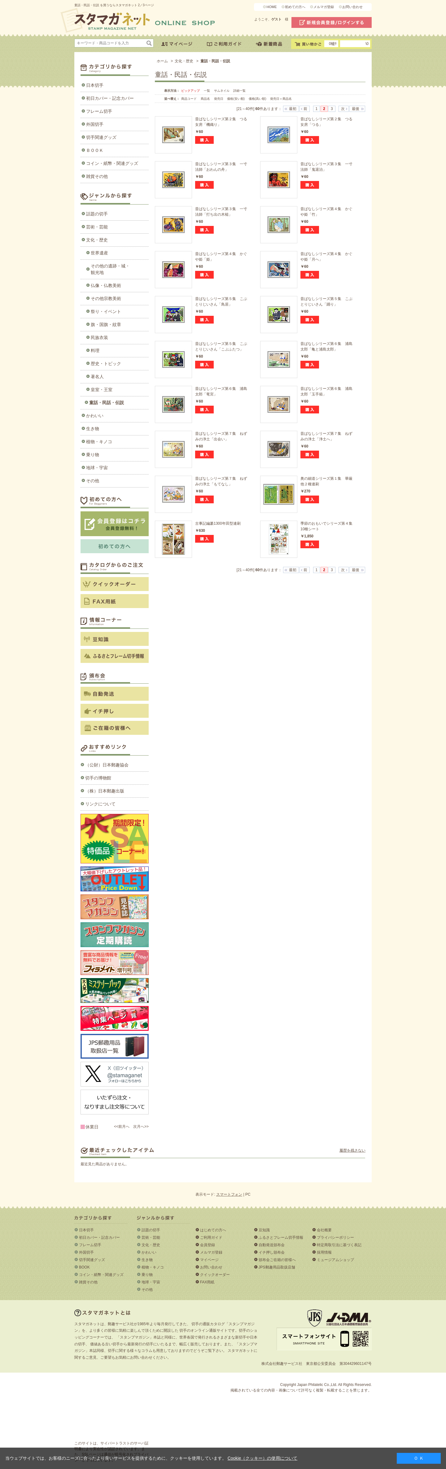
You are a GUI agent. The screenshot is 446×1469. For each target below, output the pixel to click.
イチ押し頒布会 (272, 1252)
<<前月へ (121, 1126)
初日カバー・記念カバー (110, 98)
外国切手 (94, 124)
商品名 (206, 98)
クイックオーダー (215, 1275)
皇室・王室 (101, 389)
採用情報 (324, 1252)
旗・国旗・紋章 (106, 324)
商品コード (189, 98)
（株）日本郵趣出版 (104, 790)
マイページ (209, 1260)
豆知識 (264, 1230)
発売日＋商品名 (281, 98)
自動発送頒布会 (272, 1245)
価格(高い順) (258, 98)
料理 (95, 350)
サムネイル (222, 90)
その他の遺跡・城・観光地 (110, 269)
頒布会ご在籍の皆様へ (277, 1260)
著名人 (97, 376)
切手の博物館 (98, 777)
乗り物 (92, 454)
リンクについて (100, 803)
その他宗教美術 (106, 298)
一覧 (207, 90)
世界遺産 (99, 252)
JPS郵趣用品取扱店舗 (277, 1267)
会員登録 (207, 1245)
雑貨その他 (97, 176)
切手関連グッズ (101, 137)
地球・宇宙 (97, 467)
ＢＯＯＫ (94, 150)
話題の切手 (97, 213)
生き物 (92, 428)
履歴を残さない (352, 1150)
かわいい (94, 415)
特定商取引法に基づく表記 (339, 1245)
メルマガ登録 (323, 7)
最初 (292, 109)
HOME (271, 7)
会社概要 (324, 1230)
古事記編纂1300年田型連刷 (218, 523)
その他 (92, 480)
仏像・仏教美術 (106, 285)
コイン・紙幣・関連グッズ (112, 163)
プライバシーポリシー (335, 1237)
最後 (355, 109)
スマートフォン (229, 1194)
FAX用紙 (207, 1282)
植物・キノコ (99, 441)
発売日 (219, 98)
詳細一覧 (239, 90)
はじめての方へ (213, 1230)
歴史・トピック (106, 363)
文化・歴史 (97, 239)
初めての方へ (295, 7)
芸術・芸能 (97, 226)
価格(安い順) (236, 98)
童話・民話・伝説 (106, 402)
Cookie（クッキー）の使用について (263, 1458)
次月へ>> (141, 1126)
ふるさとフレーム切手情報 (281, 1237)
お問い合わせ (352, 7)
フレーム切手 (99, 111)
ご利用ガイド (211, 1237)
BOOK (84, 1267)
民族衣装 (99, 337)
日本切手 (94, 85)
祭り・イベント (106, 311)
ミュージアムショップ (335, 1260)
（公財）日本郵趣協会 (107, 764)
